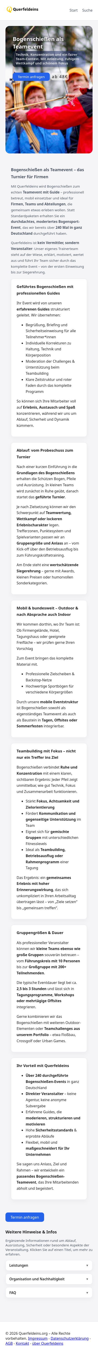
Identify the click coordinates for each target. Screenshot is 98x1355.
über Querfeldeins (47, 1343)
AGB (9, 1343)
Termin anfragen (31, 76)
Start (74, 10)
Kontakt (22, 1343)
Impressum (38, 1338)
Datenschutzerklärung (70, 1338)
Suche (87, 10)
